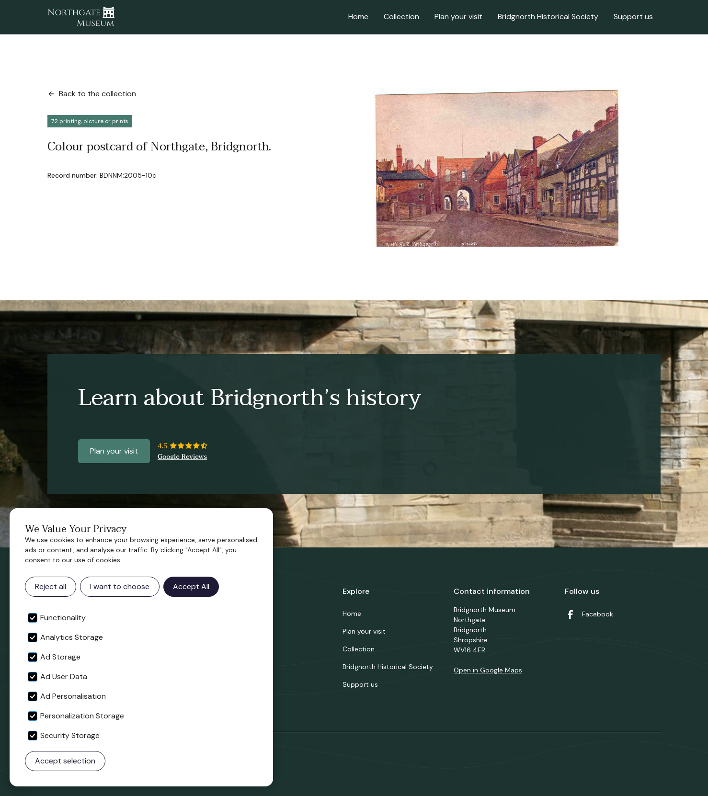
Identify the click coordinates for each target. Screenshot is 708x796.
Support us (633, 16)
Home (358, 16)
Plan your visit (458, 16)
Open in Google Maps (488, 670)
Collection (401, 16)
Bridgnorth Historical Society (548, 16)
